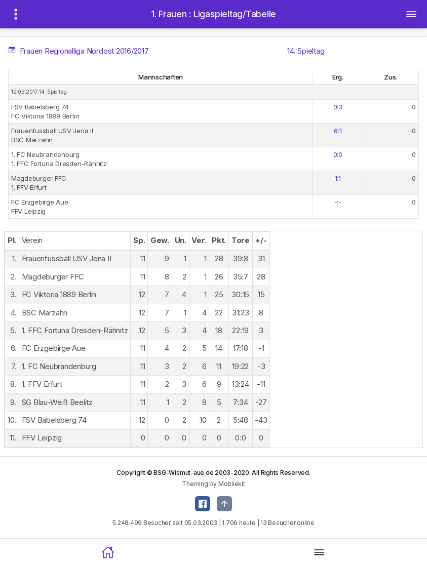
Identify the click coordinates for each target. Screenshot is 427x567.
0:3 (337, 107)
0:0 (337, 154)
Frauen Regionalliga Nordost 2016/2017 (79, 51)
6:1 (337, 131)
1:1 (338, 178)
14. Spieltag (305, 51)
